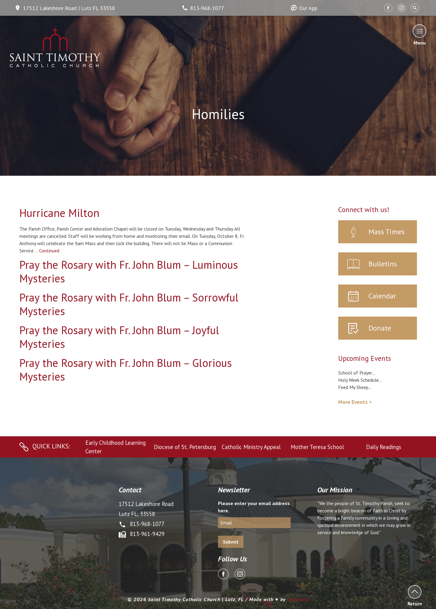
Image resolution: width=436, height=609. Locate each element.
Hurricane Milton (59, 213)
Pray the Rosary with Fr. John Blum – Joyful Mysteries (119, 337)
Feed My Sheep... (355, 387)
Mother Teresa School (317, 447)
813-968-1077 (203, 8)
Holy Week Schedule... (360, 380)
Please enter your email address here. (254, 507)
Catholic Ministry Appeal (251, 447)
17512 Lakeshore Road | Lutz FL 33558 (65, 8)
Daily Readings (383, 447)
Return (414, 595)
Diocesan (298, 599)
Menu (419, 34)
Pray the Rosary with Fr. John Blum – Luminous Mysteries (128, 271)
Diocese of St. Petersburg (185, 447)
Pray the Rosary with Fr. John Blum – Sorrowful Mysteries (129, 304)
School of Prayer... (356, 373)
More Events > (355, 401)
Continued (49, 251)
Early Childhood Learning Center (115, 447)
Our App (304, 8)
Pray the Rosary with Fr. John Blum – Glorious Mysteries (125, 370)
